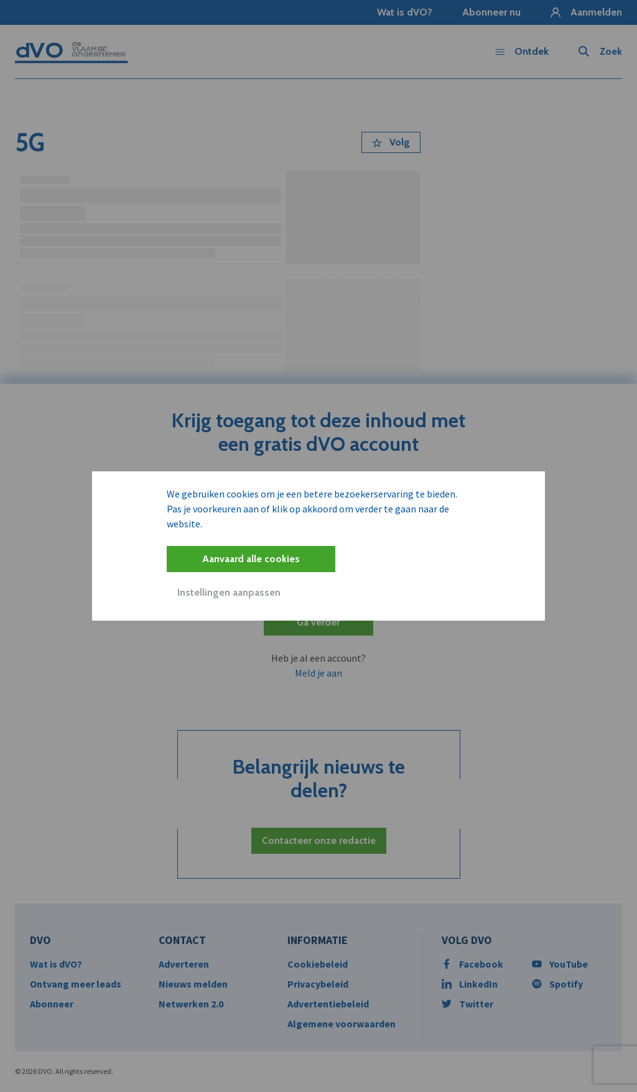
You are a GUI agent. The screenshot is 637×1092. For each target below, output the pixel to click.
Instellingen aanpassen (229, 592)
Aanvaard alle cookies (251, 559)
